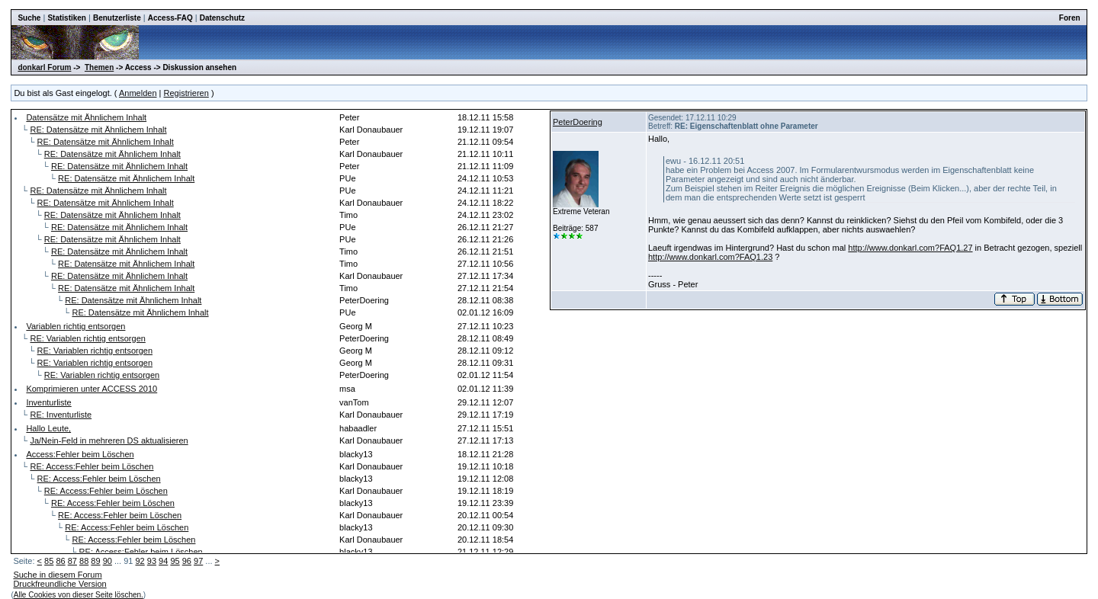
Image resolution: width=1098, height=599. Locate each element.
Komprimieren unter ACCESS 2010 (91, 388)
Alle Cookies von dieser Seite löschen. (78, 595)
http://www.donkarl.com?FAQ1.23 (710, 256)
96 (186, 560)
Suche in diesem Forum (57, 574)
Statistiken (66, 18)
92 (139, 560)
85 (48, 560)
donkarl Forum (44, 67)
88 (83, 560)
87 (72, 560)
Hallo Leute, (48, 428)
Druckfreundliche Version (59, 583)
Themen (99, 67)
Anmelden (138, 93)
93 (151, 560)
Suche (29, 18)
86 (60, 560)
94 (163, 560)
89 (95, 560)
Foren (1069, 18)
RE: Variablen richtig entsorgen (87, 338)
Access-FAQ (170, 18)
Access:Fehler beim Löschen (79, 454)
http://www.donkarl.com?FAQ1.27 (910, 247)
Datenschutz (222, 18)
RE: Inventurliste (61, 414)
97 (198, 560)
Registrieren (186, 93)
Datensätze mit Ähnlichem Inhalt (86, 117)
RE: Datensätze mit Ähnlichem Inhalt (98, 129)
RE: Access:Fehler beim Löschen (91, 466)
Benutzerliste (117, 18)
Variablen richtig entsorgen (75, 326)
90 (107, 560)
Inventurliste (48, 402)
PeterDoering (577, 122)
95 (174, 560)
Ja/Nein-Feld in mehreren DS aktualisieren (109, 440)
